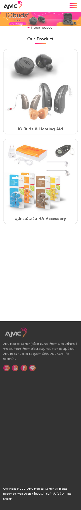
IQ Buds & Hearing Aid (40, 129)
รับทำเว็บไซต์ (53, 494)
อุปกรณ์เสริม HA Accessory (40, 219)
